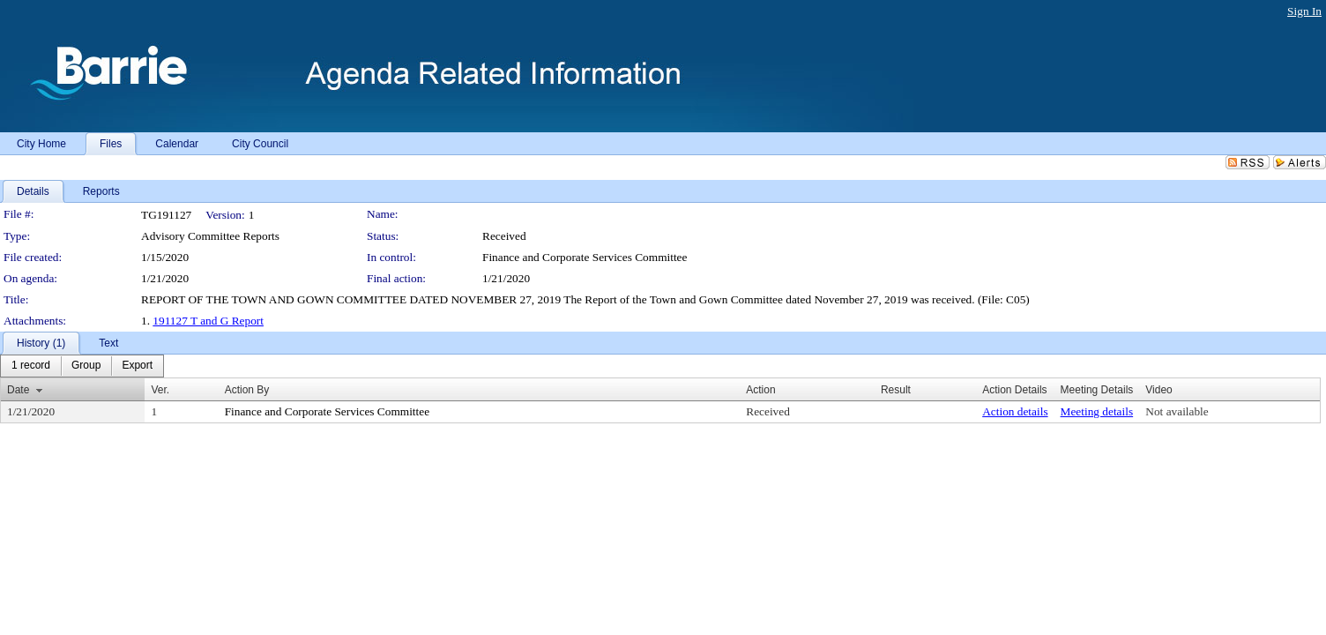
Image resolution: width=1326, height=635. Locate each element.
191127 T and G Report (208, 320)
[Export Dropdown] (137, 366)
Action (760, 390)
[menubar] (82, 366)
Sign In (1304, 11)
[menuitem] (31, 366)
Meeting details (1097, 411)
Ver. (160, 390)
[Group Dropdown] (86, 366)
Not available (1176, 411)
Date (18, 390)
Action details (1014, 411)
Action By (247, 390)
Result (896, 390)
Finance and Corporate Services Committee (584, 257)
